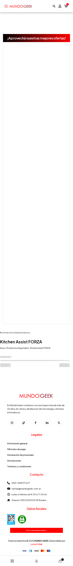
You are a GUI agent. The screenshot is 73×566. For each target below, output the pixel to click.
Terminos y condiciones (19, 466)
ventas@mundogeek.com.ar (26, 488)
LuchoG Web (36, 544)
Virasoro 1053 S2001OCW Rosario (28, 500)
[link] (16, 519)
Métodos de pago (16, 449)
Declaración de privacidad (20, 454)
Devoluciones (14, 460)
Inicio (2, 348)
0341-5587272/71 (20, 482)
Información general (17, 443)
